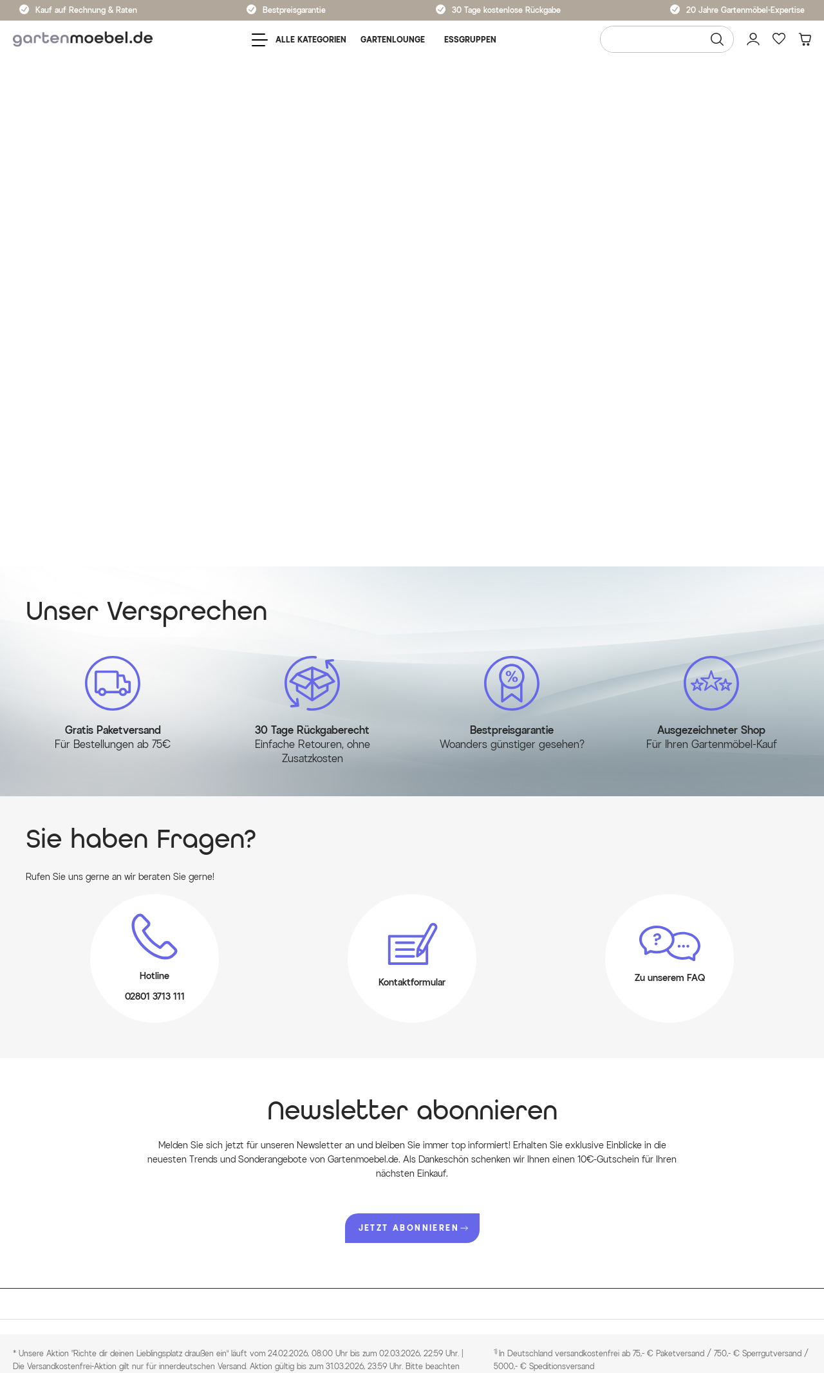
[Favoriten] (778, 39)
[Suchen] (717, 39)
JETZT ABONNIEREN (413, 1228)
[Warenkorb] (804, 39)
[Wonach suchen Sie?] (667, 39)
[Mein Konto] (753, 39)
